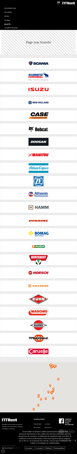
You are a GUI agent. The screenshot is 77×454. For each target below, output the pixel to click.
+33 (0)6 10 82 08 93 (10, 28)
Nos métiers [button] (8, 12)
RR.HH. (6, 16)
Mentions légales (7, 448)
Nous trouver (48, 427)
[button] (52, 392)
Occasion (7, 20)
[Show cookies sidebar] (3, 451)
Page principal (37, 424)
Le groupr (47, 424)
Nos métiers (37, 427)
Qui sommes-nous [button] (10, 8)
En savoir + (30, 448)
